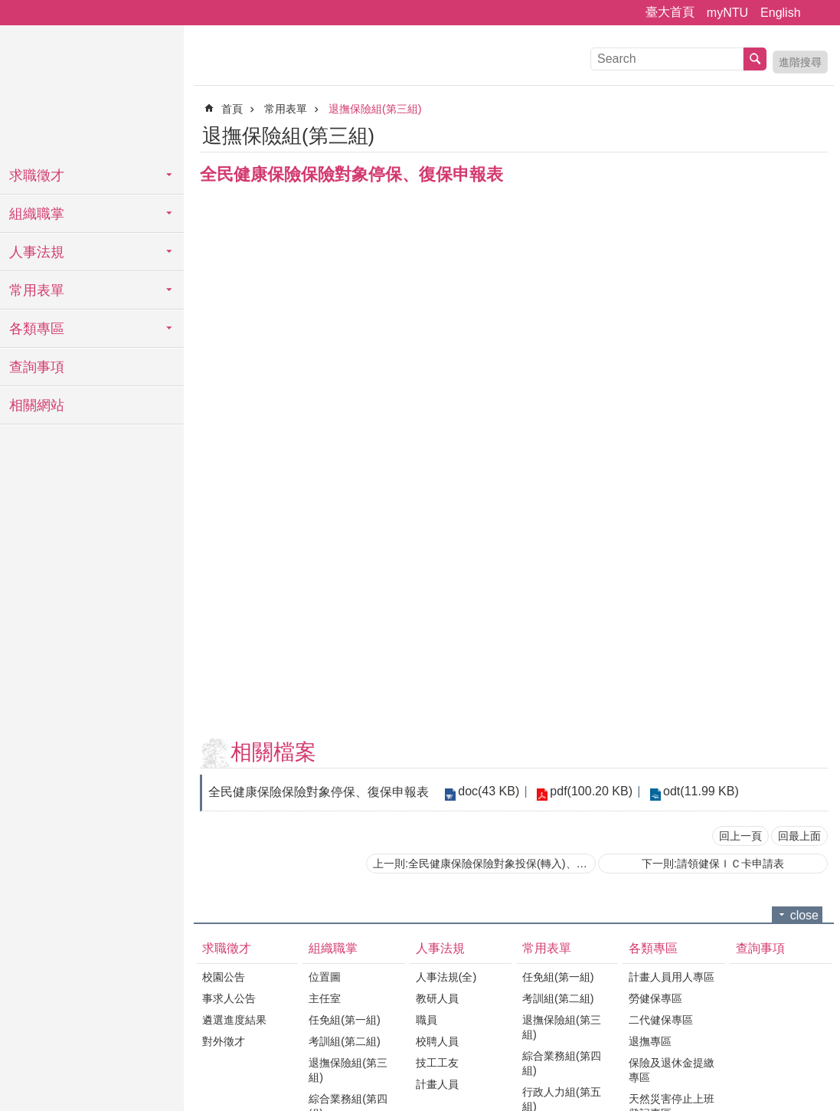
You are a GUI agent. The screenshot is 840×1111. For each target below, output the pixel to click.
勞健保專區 (655, 998)
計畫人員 (437, 1084)
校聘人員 (437, 1041)
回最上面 (799, 836)
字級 (819, 13)
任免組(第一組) (345, 1020)
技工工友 (437, 1063)
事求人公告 (229, 998)
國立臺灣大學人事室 (92, 92)
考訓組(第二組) (345, 1041)
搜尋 (755, 59)
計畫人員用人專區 (671, 977)
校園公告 (223, 977)
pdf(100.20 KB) (591, 791)
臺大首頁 (670, 11)
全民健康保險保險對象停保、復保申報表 (318, 791)
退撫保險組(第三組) (375, 109)
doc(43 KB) (488, 791)
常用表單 (36, 290)
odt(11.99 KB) (700, 791)
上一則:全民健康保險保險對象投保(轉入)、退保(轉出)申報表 (484, 863)
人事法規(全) (446, 977)
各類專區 (36, 328)
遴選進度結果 (234, 1020)
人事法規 (36, 252)
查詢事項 (36, 367)
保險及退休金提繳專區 (671, 1070)
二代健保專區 (661, 1020)
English (780, 12)
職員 (426, 1020)
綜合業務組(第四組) (561, 1063)
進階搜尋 (800, 62)
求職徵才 (36, 175)
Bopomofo (818, 133)
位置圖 (325, 977)
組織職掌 (36, 213)
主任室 (325, 998)
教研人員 (437, 998)
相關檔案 (273, 752)
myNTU (727, 12)
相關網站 (36, 405)
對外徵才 (223, 1041)
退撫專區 (650, 1041)
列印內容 (798, 133)
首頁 (232, 109)
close (804, 915)
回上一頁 (740, 836)
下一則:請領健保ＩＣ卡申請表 (713, 863)
